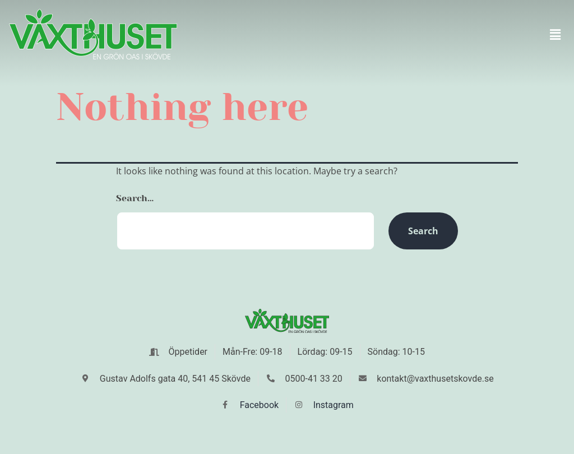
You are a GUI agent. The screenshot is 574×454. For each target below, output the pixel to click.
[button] (555, 34)
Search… (135, 198)
